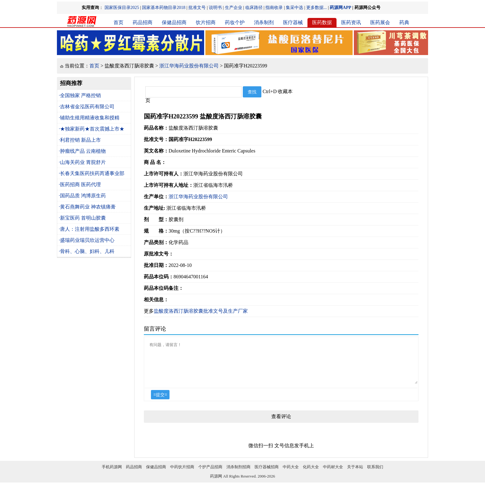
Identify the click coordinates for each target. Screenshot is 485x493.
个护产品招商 (210, 474)
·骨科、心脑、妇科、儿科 (86, 251)
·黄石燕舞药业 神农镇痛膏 (87, 206)
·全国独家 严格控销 (80, 95)
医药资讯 (351, 22)
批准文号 (197, 7)
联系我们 (375, 474)
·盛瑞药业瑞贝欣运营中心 (86, 240)
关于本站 (355, 474)
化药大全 (311, 474)
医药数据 (322, 22)
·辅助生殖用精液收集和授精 (89, 117)
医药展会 (380, 22)
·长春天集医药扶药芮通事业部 (91, 173)
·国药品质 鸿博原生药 (82, 195)
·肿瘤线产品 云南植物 (82, 151)
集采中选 (294, 7)
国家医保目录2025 (122, 7)
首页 (118, 22)
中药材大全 (333, 474)
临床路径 (254, 7)
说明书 (215, 7)
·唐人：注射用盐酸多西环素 (89, 229)
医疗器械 (293, 22)
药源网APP (340, 7)
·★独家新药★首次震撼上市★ (91, 128)
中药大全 (291, 474)
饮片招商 (206, 22)
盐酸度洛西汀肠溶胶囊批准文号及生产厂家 (201, 311)
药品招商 (142, 22)
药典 (404, 22)
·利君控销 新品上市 (80, 140)
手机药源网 (112, 474)
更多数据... (316, 7)
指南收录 (274, 7)
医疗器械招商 (267, 474)
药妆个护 (235, 22)
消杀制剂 (264, 22)
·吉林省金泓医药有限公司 (86, 106)
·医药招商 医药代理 (80, 184)
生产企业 (233, 7)
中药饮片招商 (182, 474)
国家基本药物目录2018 (163, 7)
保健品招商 (174, 22)
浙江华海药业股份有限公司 (189, 65)
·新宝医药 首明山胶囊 (82, 218)
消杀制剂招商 (238, 474)
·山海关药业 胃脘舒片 (82, 162)
